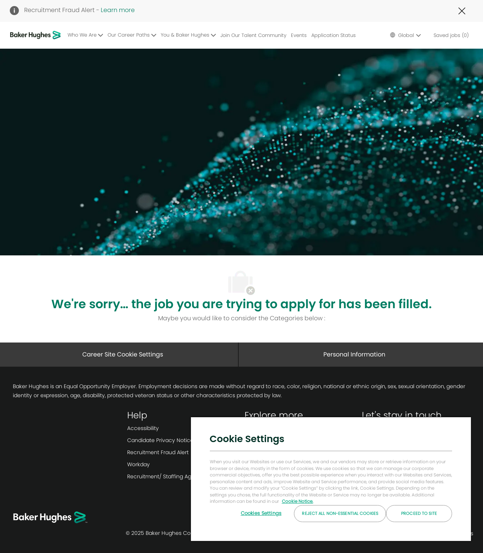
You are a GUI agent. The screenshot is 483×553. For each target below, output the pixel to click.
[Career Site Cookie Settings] (123, 355)
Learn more (118, 10)
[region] (331, 478)
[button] (405, 35)
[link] (182, 428)
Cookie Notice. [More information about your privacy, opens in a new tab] (297, 501)
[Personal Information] (354, 355)
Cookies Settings (261, 513)
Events (299, 35)
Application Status (333, 35)
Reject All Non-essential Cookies (340, 513)
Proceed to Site (419, 513)
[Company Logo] (36, 35)
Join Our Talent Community (253, 35)
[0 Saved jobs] (450, 35)
